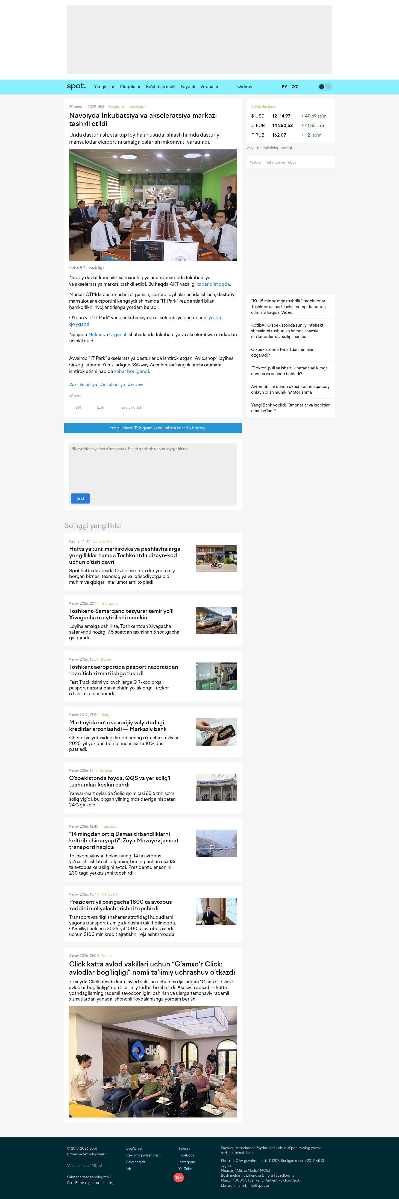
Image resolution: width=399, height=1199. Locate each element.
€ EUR (258, 125)
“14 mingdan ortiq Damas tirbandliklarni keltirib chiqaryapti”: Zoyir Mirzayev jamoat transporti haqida (124, 840)
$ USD (258, 116)
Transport (109, 603)
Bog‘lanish (134, 1148)
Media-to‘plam (275, 162)
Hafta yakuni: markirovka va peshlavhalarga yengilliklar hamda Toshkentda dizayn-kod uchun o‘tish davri (124, 555)
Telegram (183, 1148)
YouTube (183, 1169)
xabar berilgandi (131, 371)
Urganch (118, 334)
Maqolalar (130, 86)
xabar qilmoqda (213, 284)
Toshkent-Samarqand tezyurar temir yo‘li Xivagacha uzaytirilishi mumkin (121, 614)
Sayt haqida (136, 1162)
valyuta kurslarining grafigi (271, 148)
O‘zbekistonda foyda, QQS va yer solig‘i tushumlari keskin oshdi (119, 781)
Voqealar (209, 86)
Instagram (184, 1162)
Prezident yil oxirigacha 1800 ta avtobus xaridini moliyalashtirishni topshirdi (120, 905)
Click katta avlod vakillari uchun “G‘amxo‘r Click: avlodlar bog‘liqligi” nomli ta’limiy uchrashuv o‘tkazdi (152, 968)
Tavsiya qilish (128, 407)
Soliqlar (106, 771)
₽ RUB (258, 135)
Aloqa (292, 162)
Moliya (106, 715)
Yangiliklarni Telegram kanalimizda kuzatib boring (153, 428)
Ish (128, 1169)
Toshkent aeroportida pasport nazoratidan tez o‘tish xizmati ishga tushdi (123, 670)
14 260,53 (282, 125)
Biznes (106, 659)
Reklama (256, 162)
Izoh (97, 407)
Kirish (80, 498)
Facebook (184, 1155)
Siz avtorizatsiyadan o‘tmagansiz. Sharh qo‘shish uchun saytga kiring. (153, 467)
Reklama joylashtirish (143, 1155)
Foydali (188, 86)
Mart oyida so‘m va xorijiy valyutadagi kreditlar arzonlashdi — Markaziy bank (118, 725)
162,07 (279, 135)
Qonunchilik (102, 541)
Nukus (95, 334)
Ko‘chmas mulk (160, 86)
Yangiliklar (104, 86)
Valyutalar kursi (263, 106)
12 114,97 (281, 116)
